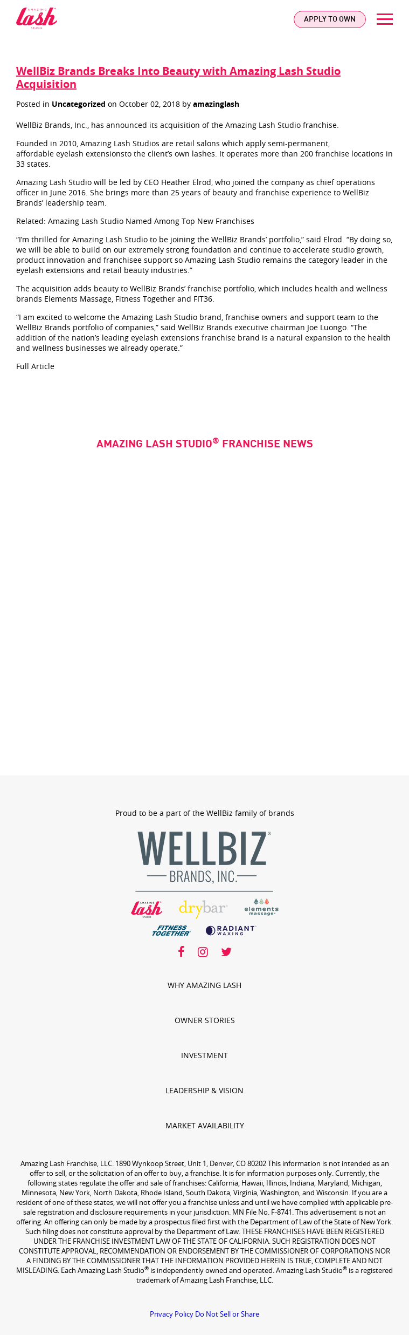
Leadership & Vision (204, 1090)
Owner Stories (205, 1020)
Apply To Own (330, 19)
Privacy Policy (171, 1314)
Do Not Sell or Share (227, 1314)
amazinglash (216, 104)
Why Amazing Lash (204, 985)
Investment (204, 1055)
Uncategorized (79, 104)
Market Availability (204, 1125)
